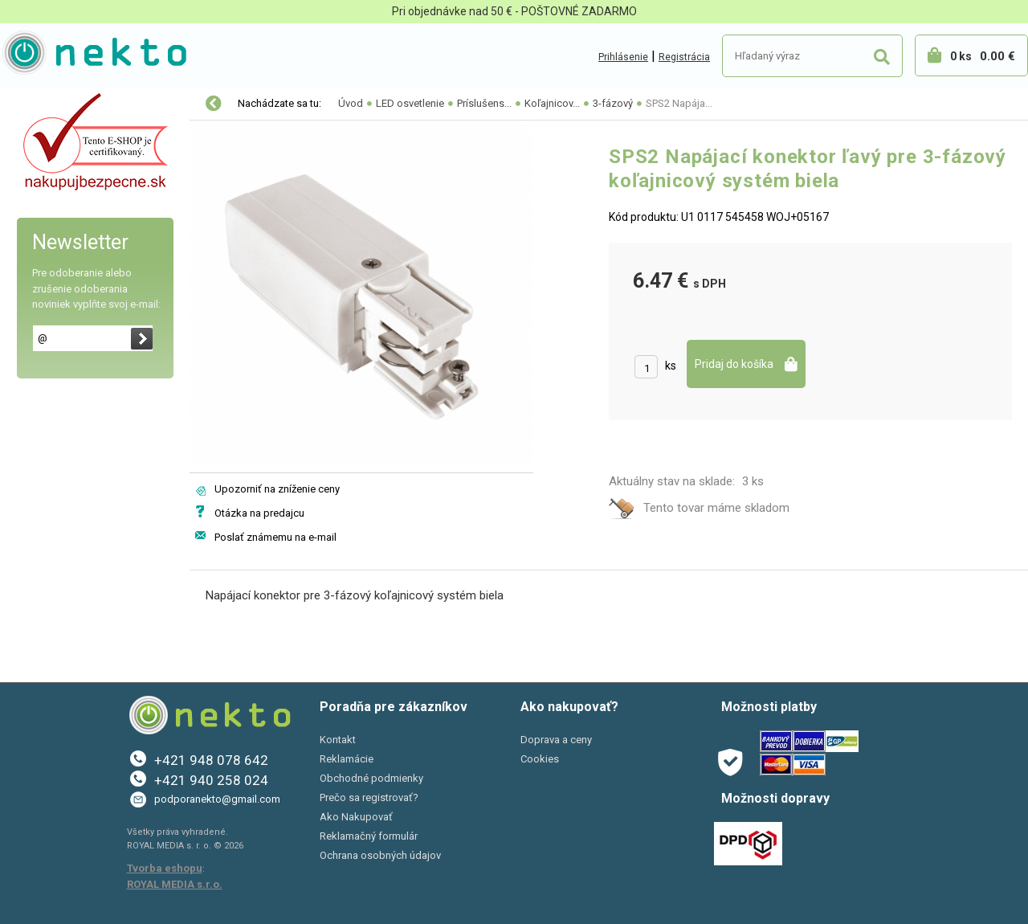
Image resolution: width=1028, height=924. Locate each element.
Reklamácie (346, 759)
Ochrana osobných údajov (380, 855)
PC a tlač (39, 273)
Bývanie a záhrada (64, 239)
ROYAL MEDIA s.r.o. (174, 884)
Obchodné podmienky (371, 778)
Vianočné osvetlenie (69, 104)
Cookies (539, 759)
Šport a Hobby (50, 307)
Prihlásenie (623, 57)
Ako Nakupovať (356, 817)
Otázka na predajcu (259, 513)
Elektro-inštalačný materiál (86, 172)
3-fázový (613, 103)
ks (670, 365)
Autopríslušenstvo (64, 205)
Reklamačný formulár (369, 836)
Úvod (350, 103)
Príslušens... (484, 103)
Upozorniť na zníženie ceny (277, 489)
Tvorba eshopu (164, 868)
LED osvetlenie (54, 138)
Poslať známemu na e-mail (275, 537)
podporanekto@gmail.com (217, 799)
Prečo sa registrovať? (369, 797)
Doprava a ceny (556, 740)
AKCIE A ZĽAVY (54, 340)
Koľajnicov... (552, 103)
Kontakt (338, 740)
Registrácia (684, 57)
